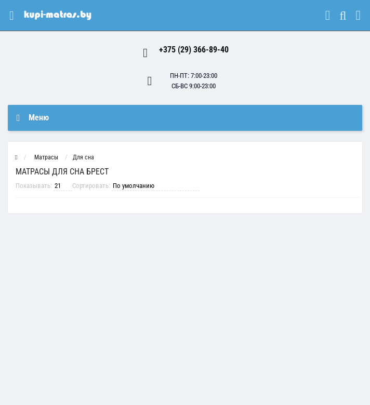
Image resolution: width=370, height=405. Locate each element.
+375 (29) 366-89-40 (194, 50)
